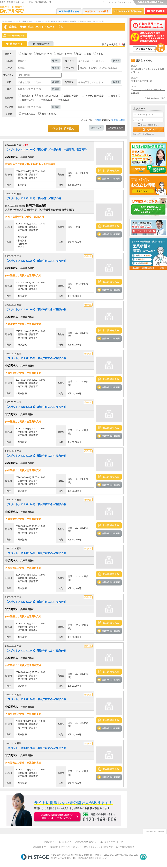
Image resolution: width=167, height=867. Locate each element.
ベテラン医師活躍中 (95, 95)
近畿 (59, 21)
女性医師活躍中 (71, 95)
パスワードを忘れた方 (144, 134)
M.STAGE (34, 857)
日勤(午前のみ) (44, 53)
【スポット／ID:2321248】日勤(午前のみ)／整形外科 (35, 504)
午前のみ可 (46, 100)
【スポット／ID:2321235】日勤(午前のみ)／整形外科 (35, 748)
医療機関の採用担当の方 (150, 2)
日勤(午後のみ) (64, 53)
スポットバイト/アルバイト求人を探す (42, 21)
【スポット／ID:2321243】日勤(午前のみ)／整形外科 (35, 601)
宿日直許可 (27, 95)
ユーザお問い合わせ (125, 847)
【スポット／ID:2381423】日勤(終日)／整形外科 (33, 198)
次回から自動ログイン (150, 125)
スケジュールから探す (14, 35)
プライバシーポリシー (71, 847)
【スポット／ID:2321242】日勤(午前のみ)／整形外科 (35, 650)
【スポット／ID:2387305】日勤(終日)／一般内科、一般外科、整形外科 (46, 149)
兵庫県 (65, 21)
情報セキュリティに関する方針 (98, 847)
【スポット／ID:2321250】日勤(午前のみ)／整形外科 (35, 455)
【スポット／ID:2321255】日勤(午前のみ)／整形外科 (35, 358)
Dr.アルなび (96, 11)
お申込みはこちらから (57, 817)
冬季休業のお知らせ (142, 81)
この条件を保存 (115, 128)
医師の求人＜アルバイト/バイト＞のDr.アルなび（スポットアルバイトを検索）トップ (83, 842)
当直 (89, 53)
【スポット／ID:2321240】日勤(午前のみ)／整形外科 (35, 699)
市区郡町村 (8, 75)
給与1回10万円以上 (48, 95)
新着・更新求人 (49, 113)
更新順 (114, 120)
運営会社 (37, 847)
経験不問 (115, 95)
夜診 (79, 53)
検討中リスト (156, 11)
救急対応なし (28, 100)
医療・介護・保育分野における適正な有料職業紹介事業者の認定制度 (143, 857)
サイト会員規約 (51, 847)
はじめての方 (110, 2)
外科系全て (74, 21)
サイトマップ (125, 2)
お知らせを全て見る (156, 98)
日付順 (98, 120)
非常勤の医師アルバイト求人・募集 (14, 21)
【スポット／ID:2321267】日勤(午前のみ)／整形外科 (35, 260)
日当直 (99, 53)
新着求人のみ (28, 113)
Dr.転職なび (68, 11)
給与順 (122, 120)
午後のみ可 (63, 100)
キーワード (69, 67)
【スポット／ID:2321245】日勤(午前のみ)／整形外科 (35, 553)
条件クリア (96, 128)
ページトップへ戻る (154, 831)
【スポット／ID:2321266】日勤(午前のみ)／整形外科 (35, 309)
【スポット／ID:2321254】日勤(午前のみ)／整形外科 (35, 406)
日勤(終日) (26, 53)
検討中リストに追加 (109, 178)
